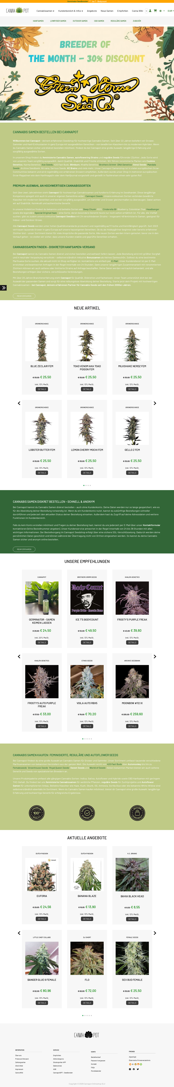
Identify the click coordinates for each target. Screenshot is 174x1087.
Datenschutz (57, 1066)
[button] (83, 485)
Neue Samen (107, 10)
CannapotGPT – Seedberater (63, 1072)
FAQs (93, 1067)
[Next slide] (155, 403)
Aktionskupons (58, 1059)
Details (42, 389)
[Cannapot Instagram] (130, 1069)
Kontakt (94, 1064)
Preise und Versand (22, 1059)
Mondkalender (96, 1071)
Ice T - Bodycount (99, 1)
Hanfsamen (38, 20)
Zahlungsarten (20, 1062)
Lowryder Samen (58, 20)
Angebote (92, 10)
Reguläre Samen (118, 20)
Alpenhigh (132, 1057)
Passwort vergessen (98, 1060)
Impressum (19, 1069)
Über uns (18, 1055)
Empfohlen (122, 10)
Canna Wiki (137, 10)
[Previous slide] (19, 403)
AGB (54, 1069)
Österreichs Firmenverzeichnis (139, 1060)
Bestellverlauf (96, 1057)
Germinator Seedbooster (78, 1)
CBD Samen (99, 20)
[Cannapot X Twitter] (138, 1069)
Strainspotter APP (59, 1062)
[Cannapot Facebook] (134, 1069)
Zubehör (137, 20)
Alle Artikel (19, 1066)
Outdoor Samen (80, 20)
